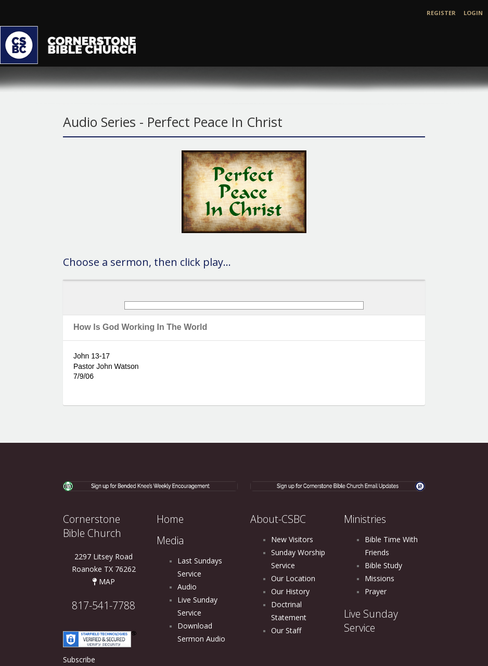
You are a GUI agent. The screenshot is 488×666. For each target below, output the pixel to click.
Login (473, 13)
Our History (290, 591)
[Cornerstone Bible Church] (73, 44)
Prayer (376, 591)
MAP (103, 581)
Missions (379, 578)
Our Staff (286, 630)
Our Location (293, 578)
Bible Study (383, 565)
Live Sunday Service (371, 621)
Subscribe (79, 659)
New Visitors (292, 539)
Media (170, 540)
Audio (187, 587)
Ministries (365, 519)
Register (441, 13)
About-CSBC (278, 519)
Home (170, 519)
